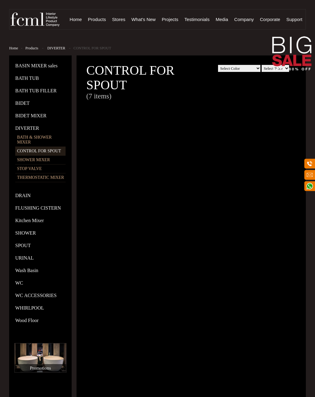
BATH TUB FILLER (36, 90)
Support (294, 19)
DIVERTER (56, 48)
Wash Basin (26, 270)
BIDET (22, 103)
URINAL (24, 258)
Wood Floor (27, 320)
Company (244, 19)
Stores (118, 19)
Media (222, 19)
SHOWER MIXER (33, 160)
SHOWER (25, 233)
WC (19, 282)
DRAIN (23, 195)
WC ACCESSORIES (36, 295)
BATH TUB (27, 78)
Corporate (270, 19)
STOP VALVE (29, 168)
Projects (170, 19)
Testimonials (197, 19)
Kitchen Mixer (29, 220)
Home (76, 19)
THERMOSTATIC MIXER (40, 177)
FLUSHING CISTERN (38, 208)
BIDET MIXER (30, 115)
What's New (143, 19)
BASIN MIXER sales (36, 65)
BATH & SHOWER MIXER (34, 139)
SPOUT (23, 245)
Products (97, 19)
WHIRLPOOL (29, 307)
